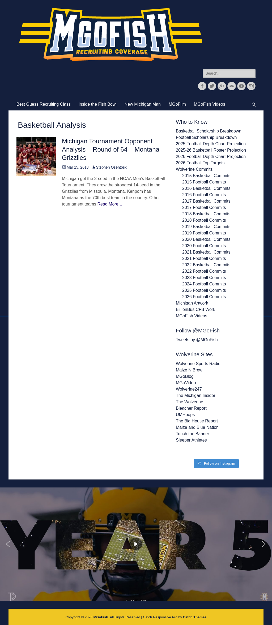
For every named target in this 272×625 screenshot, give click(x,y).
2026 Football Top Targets (200, 163)
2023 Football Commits (204, 277)
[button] (8, 544)
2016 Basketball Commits (206, 188)
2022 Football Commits (204, 271)
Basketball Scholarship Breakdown (208, 131)
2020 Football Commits (204, 245)
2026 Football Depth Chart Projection (211, 156)
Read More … (110, 204)
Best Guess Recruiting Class (43, 104)
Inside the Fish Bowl (98, 104)
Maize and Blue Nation (197, 427)
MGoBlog (185, 376)
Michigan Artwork (192, 303)
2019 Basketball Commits (206, 226)
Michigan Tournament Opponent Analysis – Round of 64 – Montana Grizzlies (110, 149)
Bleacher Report (191, 408)
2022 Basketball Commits (206, 265)
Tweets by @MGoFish (197, 339)
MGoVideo (186, 382)
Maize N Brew (189, 370)
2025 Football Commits (204, 290)
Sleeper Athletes (191, 440)
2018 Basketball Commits (206, 214)
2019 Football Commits (204, 233)
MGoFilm (177, 104)
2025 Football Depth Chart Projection (211, 144)
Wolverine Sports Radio (198, 363)
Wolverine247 (189, 389)
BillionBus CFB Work (195, 309)
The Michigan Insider (195, 395)
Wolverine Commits (194, 169)
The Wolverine (189, 402)
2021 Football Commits (204, 258)
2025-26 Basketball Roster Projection (211, 150)
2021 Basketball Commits (206, 252)
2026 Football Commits (204, 296)
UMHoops (185, 414)
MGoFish (100, 617)
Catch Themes (195, 617)
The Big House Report (197, 421)
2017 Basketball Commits (206, 201)
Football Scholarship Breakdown (206, 137)
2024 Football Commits (204, 284)
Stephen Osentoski (112, 167)
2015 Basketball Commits (206, 175)
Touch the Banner (192, 433)
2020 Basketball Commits (206, 239)
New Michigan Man (143, 104)
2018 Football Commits (204, 220)
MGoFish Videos (209, 104)
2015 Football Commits (204, 182)
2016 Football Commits (204, 194)
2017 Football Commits (204, 207)
